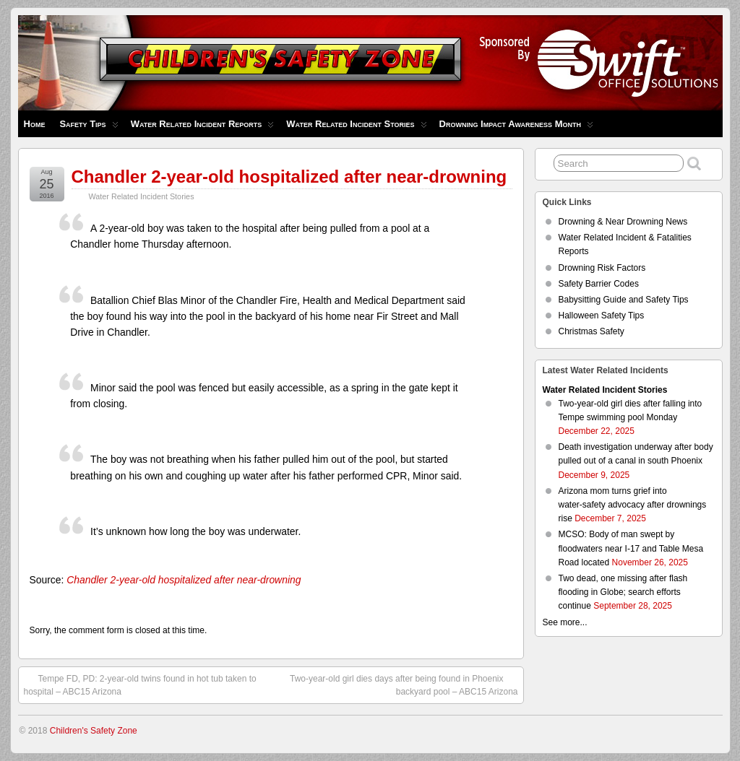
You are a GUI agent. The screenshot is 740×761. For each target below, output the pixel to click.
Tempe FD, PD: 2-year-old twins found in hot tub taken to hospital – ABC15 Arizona (140, 684)
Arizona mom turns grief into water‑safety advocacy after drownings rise (633, 504)
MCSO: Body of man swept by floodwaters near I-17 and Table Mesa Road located (631, 548)
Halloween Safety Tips (602, 315)
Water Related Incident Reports (203, 127)
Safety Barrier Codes (599, 284)
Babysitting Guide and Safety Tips (624, 300)
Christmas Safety (591, 331)
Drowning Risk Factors (602, 268)
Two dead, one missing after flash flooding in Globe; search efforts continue (623, 592)
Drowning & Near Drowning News (623, 222)
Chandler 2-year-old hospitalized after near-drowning (289, 176)
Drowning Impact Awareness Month (516, 127)
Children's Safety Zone (93, 731)
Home (35, 123)
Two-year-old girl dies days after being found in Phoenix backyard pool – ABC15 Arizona (404, 684)
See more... (565, 622)
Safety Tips (88, 127)
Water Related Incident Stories (356, 127)
